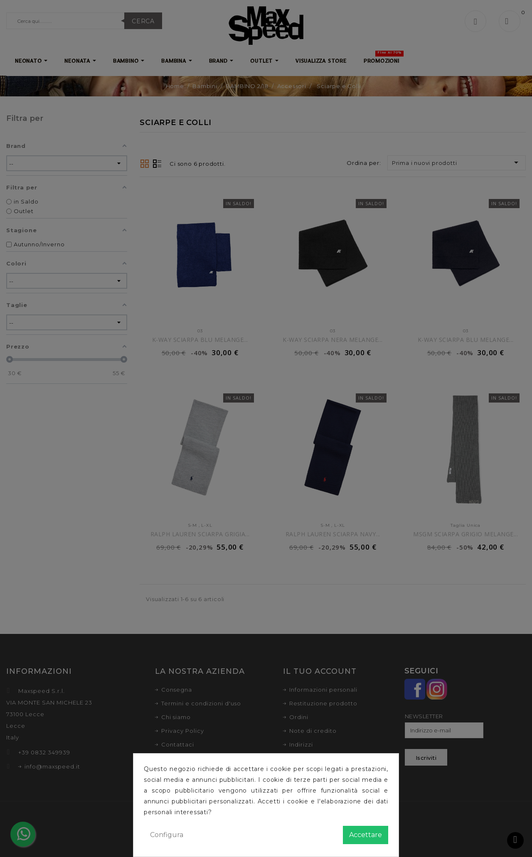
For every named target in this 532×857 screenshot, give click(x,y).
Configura (166, 835)
